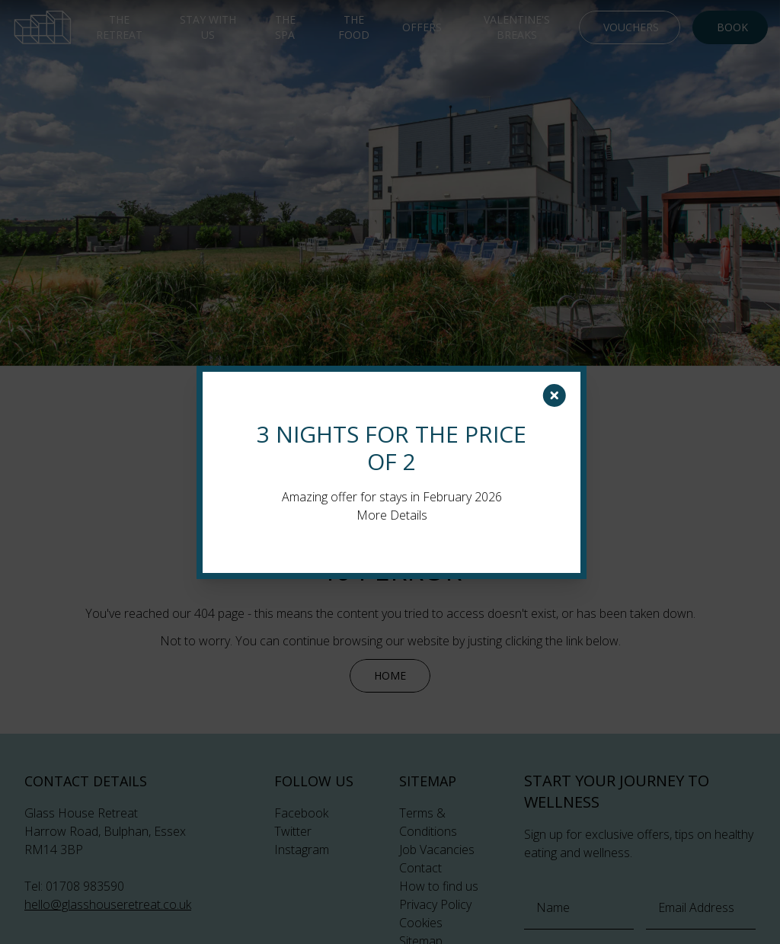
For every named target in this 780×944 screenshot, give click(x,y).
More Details (391, 515)
